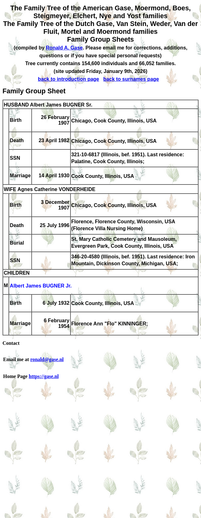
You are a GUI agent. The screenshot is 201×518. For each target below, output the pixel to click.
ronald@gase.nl (47, 359)
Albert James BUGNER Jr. (40, 286)
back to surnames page (131, 79)
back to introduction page (68, 79)
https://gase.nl (44, 376)
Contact (11, 343)
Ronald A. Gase (64, 47)
